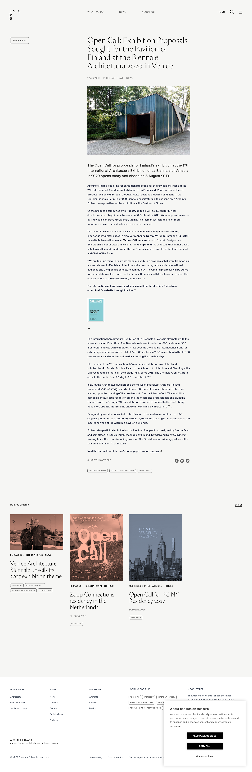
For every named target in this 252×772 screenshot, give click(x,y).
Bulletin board (57, 714)
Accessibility (96, 757)
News (123, 12)
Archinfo (93, 696)
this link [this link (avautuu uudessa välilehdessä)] (129, 290)
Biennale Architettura (122, 471)
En (222, 12)
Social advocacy (18, 708)
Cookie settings (204, 756)
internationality (97, 471)
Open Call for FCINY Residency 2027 (154, 597)
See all (238, 504)
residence (76, 624)
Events (53, 708)
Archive (54, 719)
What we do (96, 12)
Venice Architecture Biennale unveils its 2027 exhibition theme (36, 569)
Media (92, 708)
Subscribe (194, 708)
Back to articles (20, 40)
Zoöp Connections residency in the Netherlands (92, 600)
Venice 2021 (144, 471)
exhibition (17, 585)
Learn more (175, 736)
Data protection (115, 757)
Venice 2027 (45, 590)
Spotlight (149, 697)
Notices (108, 586)
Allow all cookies (186, 746)
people (133, 708)
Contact (93, 702)
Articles (54, 702)
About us (148, 12)
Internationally (17, 702)
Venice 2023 (163, 702)
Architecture (17, 696)
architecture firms (151, 708)
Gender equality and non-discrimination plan (151, 757)
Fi (218, 12)
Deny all (223, 746)
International (113, 78)
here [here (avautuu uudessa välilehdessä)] (164, 406)
